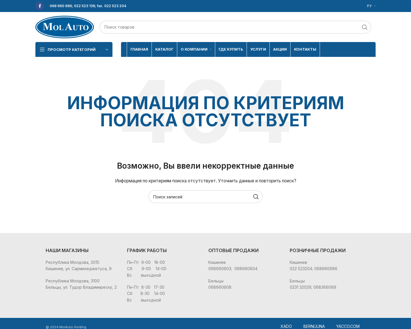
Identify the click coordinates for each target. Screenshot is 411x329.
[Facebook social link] (39, 6)
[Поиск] (235, 27)
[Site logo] (64, 26)
